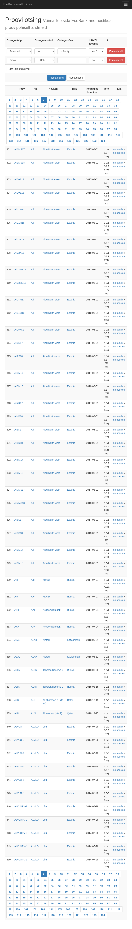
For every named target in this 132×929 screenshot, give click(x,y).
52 (17, 117)
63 (94, 117)
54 (31, 117)
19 (10, 105)
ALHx (17, 670)
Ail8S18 (18, 533)
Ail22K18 (19, 252)
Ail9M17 (18, 549)
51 (10, 117)
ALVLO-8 (19, 793)
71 (38, 123)
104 (51, 135)
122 (86, 141)
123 (94, 141)
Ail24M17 (19, 299)
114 (19, 141)
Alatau (46, 640)
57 (52, 117)
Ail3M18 (18, 386)
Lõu (45, 726)
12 (75, 99)
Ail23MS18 (20, 282)
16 (103, 99)
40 (45, 111)
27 (66, 105)
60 (73, 117)
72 (45, 123)
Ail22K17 (19, 239)
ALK (16, 700)
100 (18, 135)
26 (59, 105)
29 (80, 105)
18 (117, 99)
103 (43, 135)
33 (108, 105)
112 (118, 135)
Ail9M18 (18, 563)
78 (87, 123)
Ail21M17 (19, 209)
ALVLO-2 (19, 740)
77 (80, 123)
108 (85, 135)
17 (110, 99)
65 (108, 117)
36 (17, 111)
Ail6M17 (18, 459)
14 (89, 99)
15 (96, 99)
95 (94, 129)
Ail (32, 149)
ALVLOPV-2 (20, 819)
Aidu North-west (51, 149)
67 (10, 123)
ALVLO (18, 726)
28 (73, 105)
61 (80, 117)
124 (103, 141)
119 (61, 141)
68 (17, 123)
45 (80, 111)
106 (68, 135)
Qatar (70, 700)
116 (36, 141)
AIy (16, 596)
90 (59, 129)
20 (17, 105)
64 (101, 117)
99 (10, 135)
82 (115, 123)
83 (10, 129)
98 (115, 129)
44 (73, 111)
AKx (16, 610)
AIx (16, 579)
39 (38, 111)
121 (78, 141)
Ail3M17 (18, 373)
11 (68, 99)
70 (31, 123)
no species (119, 152)
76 (73, 123)
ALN (16, 713)
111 (110, 135)
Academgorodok (51, 610)
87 (38, 129)
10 (61, 99)
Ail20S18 (19, 192)
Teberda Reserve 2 (53, 670)
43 (66, 111)
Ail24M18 (19, 313)
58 (59, 117)
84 (17, 129)
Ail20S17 (19, 179)
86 (31, 129)
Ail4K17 (18, 403)
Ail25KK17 (20, 329)
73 (52, 123)
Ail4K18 (18, 416)
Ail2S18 (18, 356)
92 (73, 129)
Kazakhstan (73, 640)
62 (87, 117)
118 (53, 141)
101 (26, 135)
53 (24, 117)
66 (115, 117)
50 (115, 111)
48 (101, 111)
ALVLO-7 (19, 779)
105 (59, 135)
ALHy (17, 686)
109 (93, 135)
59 (66, 117)
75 (66, 123)
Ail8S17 (18, 519)
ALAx (17, 640)
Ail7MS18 (19, 503)
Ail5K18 (18, 443)
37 (24, 111)
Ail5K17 (18, 429)
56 (45, 117)
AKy (16, 626)
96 (101, 129)
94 (87, 129)
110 (101, 135)
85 (24, 129)
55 (38, 117)
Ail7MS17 (19, 489)
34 (115, 105)
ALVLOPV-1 (20, 806)
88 (45, 129)
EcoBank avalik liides (17, 4)
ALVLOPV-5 (20, 859)
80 (101, 123)
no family (118, 149)
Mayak (46, 579)
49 (108, 111)
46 (87, 111)
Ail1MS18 (19, 162)
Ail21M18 (19, 222)
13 (82, 99)
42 (59, 111)
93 (80, 129)
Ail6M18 (18, 473)
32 (101, 105)
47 (94, 111)
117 (44, 141)
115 (27, 141)
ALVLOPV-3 (20, 833)
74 (59, 123)
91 (66, 129)
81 (108, 123)
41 (52, 111)
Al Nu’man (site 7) (52, 713)
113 (11, 141)
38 (31, 111)
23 (38, 105)
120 (69, 141)
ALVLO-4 (19, 753)
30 (87, 105)
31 (94, 105)
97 (108, 129)
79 (94, 123)
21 (24, 105)
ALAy (17, 656)
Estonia (71, 149)
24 (45, 105)
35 (10, 111)
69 (24, 123)
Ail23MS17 (20, 269)
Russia (70, 579)
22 (31, 105)
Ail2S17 (18, 343)
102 (34, 135)
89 (52, 129)
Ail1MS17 (19, 149)
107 (76, 135)
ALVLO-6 (19, 766)
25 (52, 105)
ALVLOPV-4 (20, 846)
